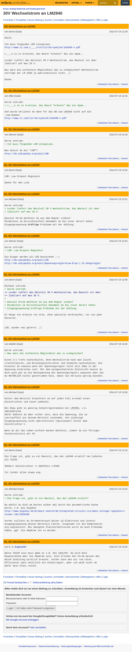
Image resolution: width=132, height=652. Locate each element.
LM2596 (75, 408)
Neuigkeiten (61, 3)
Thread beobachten (15, 582)
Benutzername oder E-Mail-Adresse (25, 598)
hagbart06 (20, 547)
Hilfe (98, 20)
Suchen (48, 20)
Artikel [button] (76, 3)
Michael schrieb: (16, 286)
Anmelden (59, 20)
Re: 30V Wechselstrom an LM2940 (22, 90)
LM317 (61, 553)
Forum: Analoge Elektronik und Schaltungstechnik (24, 9)
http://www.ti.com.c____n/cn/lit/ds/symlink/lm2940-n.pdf (42, 47)
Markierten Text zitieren (108, 84)
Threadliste (21, 20)
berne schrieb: (14, 102)
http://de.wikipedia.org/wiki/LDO (27, 260)
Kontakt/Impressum (27, 646)
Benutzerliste (72, 20)
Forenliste (8, 20)
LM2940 (68, 111)
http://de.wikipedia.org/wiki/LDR (27, 153)
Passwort (11, 603)
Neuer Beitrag (36, 20)
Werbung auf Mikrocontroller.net (98, 646)
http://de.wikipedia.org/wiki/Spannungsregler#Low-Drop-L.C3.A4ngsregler (53, 263)
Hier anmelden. (38, 627)
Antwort (124, 84)
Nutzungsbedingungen (71, 646)
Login (125, 3)
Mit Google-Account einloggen (22, 619)
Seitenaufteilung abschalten (46, 582)
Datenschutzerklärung (49, 646)
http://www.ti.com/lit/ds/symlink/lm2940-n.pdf (35, 118)
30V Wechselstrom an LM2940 (19, 26)
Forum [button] (90, 3)
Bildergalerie (87, 20)
